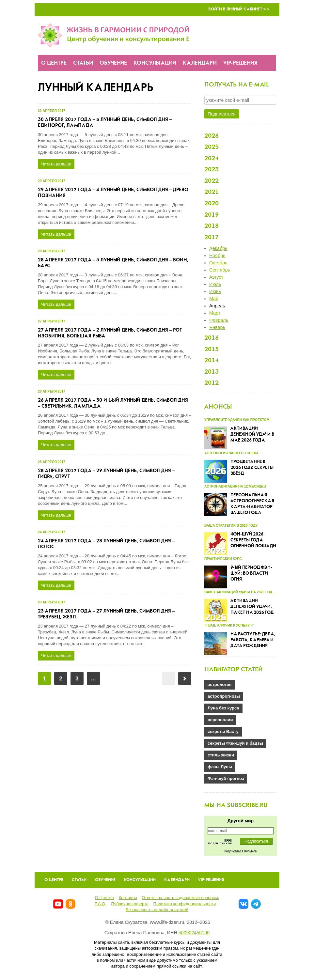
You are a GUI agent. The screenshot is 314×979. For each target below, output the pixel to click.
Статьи (83, 63)
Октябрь (218, 262)
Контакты (127, 897)
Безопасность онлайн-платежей (157, 909)
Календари (200, 63)
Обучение (113, 63)
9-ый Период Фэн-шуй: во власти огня (251, 574)
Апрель (217, 305)
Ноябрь (217, 255)
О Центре (54, 63)
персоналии (220, 719)
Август (216, 277)
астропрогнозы (224, 696)
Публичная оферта (130, 903)
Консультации (154, 63)
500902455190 (194, 932)
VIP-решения (240, 63)
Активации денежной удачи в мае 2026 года (252, 435)
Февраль (218, 320)
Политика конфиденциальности (184, 903)
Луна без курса (223, 708)
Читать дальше (56, 164)
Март (214, 313)
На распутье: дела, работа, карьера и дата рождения (252, 640)
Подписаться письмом (240, 851)
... (93, 678)
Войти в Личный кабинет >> (239, 9)
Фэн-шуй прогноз (226, 778)
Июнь (215, 291)
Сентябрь (219, 269)
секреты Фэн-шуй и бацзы (235, 743)
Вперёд (184, 678)
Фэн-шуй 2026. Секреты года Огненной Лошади (253, 540)
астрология (219, 684)
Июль (215, 284)
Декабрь (218, 248)
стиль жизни (221, 755)
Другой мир (241, 820)
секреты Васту (223, 731)
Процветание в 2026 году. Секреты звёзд (252, 468)
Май (213, 298)
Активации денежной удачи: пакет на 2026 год (252, 607)
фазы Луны (220, 766)
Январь (217, 327)
